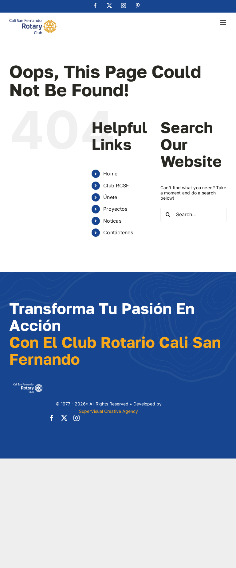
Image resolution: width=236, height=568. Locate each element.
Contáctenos (118, 232)
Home (110, 174)
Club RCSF (116, 185)
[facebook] (52, 418)
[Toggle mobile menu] (223, 22)
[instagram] (76, 418)
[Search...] (193, 214)
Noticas (112, 221)
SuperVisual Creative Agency (108, 411)
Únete (110, 197)
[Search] (168, 214)
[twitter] (64, 418)
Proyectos (115, 209)
